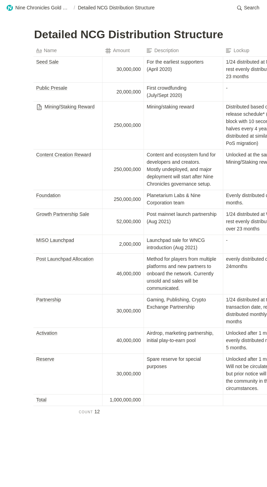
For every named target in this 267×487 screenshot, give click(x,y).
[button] (38, 8)
